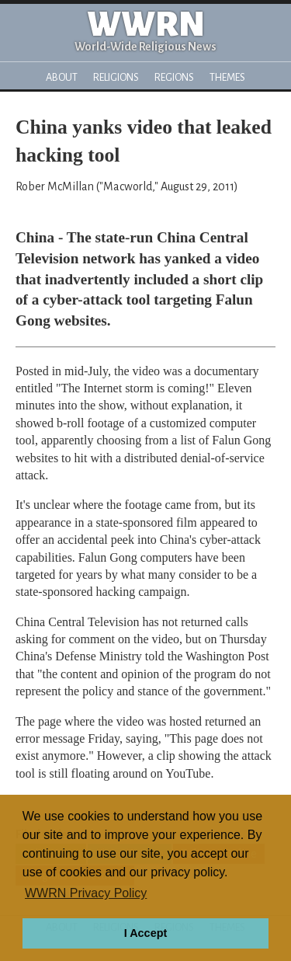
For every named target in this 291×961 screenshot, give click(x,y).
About (62, 77)
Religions (116, 77)
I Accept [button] (145, 933)
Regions (174, 77)
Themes (227, 77)
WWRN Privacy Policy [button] (86, 893)
